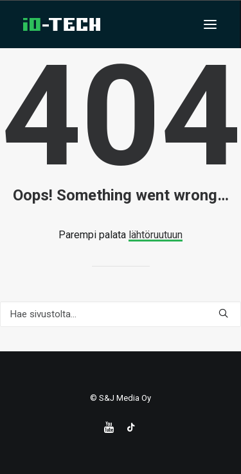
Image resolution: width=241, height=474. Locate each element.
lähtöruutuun (156, 235)
